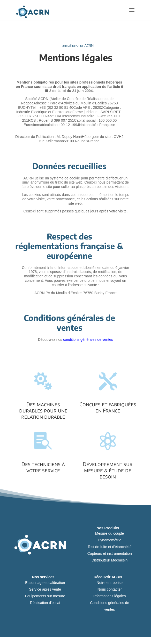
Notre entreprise (110, 583)
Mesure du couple (109, 533)
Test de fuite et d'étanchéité (110, 547)
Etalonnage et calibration (45, 583)
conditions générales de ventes (88, 339)
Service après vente (45, 589)
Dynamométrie (109, 540)
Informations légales (109, 596)
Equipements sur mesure (45, 596)
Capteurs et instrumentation (109, 553)
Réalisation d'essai (45, 603)
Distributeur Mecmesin (109, 560)
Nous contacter (109, 589)
